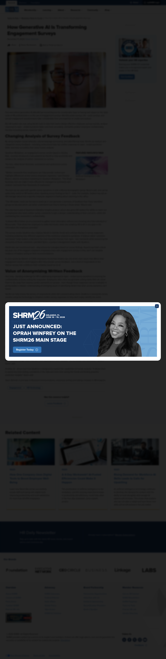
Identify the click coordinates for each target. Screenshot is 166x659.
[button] (27, 350)
